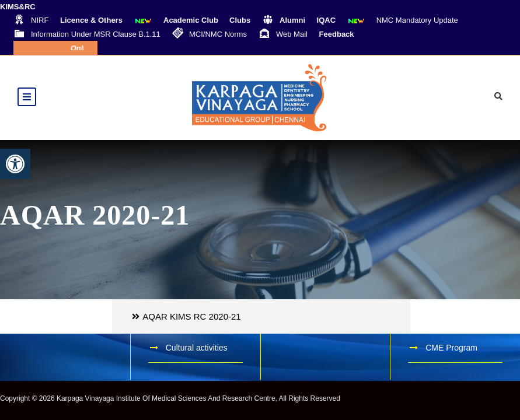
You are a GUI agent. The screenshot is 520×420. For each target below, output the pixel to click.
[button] (15, 164)
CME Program (451, 347)
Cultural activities (197, 347)
